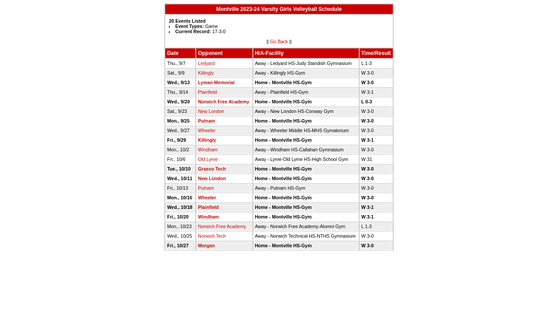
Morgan (206, 245)
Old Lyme (208, 159)
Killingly (206, 72)
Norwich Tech (212, 236)
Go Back (279, 41)
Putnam (206, 120)
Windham (208, 149)
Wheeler (206, 130)
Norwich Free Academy (223, 101)
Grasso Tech (212, 168)
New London (211, 111)
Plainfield (207, 92)
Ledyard (206, 63)
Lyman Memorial (216, 82)
